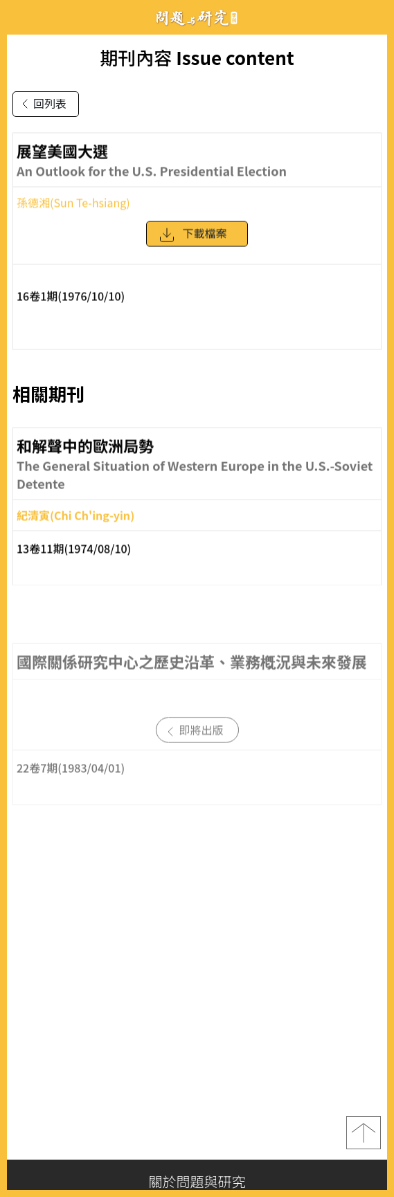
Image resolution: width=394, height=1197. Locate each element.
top (363, 1132)
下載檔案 (192, 240)
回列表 (41, 103)
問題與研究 (197, 18)
